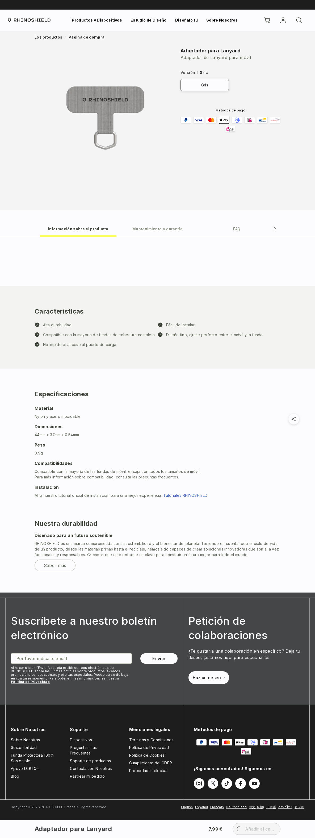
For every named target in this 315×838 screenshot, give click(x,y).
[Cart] (267, 20)
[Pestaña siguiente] (275, 229)
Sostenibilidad (24, 747)
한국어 (299, 807)
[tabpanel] (157, 415)
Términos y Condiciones (151, 739)
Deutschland (236, 807)
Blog (15, 776)
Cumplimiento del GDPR (150, 763)
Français (217, 807)
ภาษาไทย (285, 807)
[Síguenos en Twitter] (213, 783)
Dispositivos (81, 739)
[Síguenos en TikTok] (226, 783)
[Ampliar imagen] (105, 118)
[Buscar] (299, 20)
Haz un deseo (209, 677)
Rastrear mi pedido (87, 776)
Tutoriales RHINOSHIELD (185, 495)
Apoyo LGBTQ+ (25, 768)
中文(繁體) (256, 807)
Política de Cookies (147, 755)
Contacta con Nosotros (91, 768)
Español (201, 807)
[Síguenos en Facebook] (240, 783)
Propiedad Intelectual (149, 770)
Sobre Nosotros (222, 20)
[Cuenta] (283, 20)
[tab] (78, 228)
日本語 (271, 807)
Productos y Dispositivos (97, 20)
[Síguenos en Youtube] (254, 783)
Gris (204, 85)
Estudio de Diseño (148, 20)
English (187, 807)
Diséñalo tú (186, 20)
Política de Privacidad (30, 682)
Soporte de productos (90, 760)
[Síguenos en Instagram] (199, 783)
